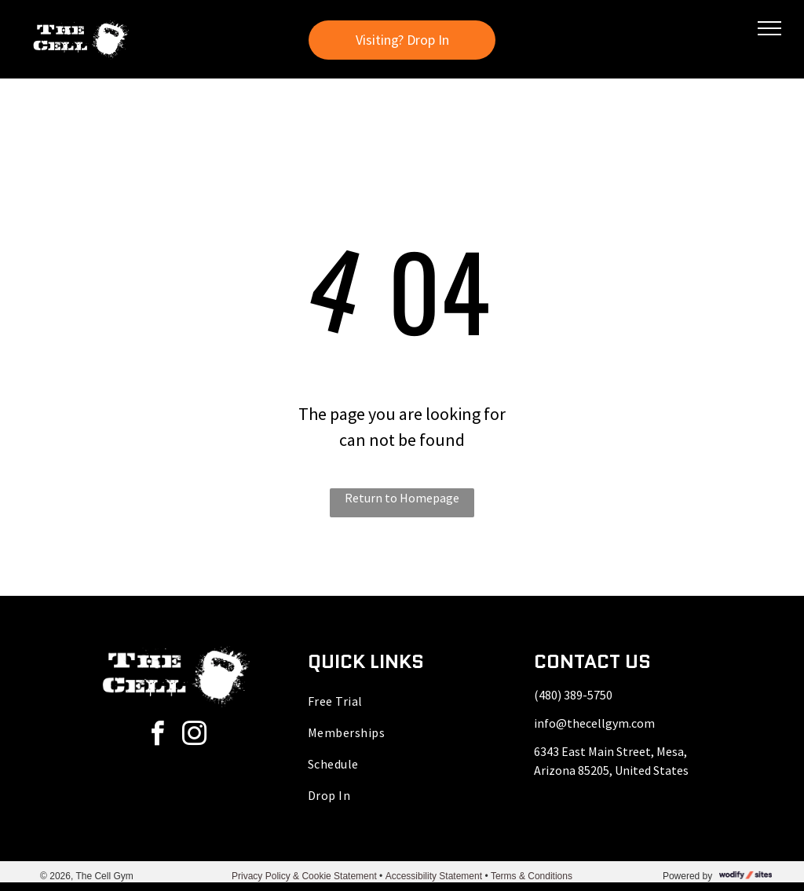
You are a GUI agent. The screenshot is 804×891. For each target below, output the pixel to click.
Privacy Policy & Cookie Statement (304, 876)
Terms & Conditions (531, 876)
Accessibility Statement (434, 876)
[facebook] (157, 736)
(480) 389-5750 (573, 695)
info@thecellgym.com (594, 723)
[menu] (769, 28)
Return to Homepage (402, 498)
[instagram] (194, 736)
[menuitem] (402, 701)
